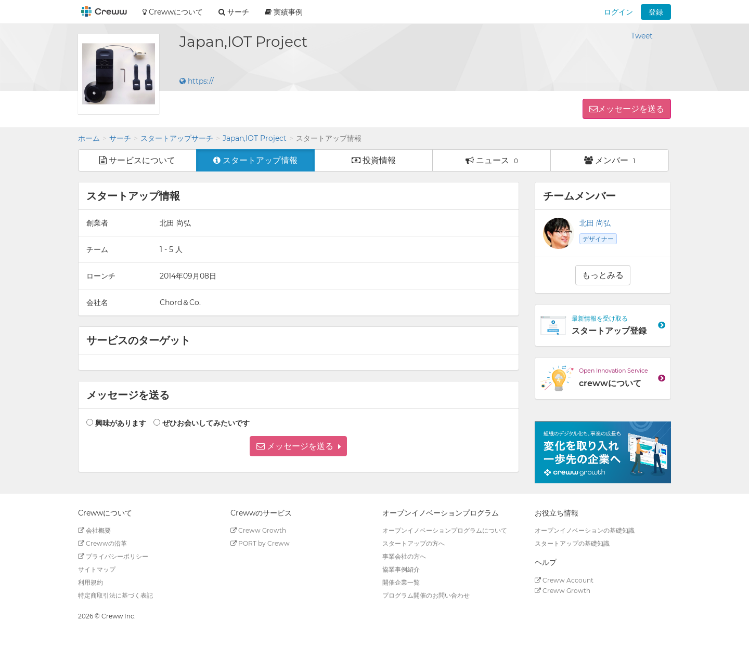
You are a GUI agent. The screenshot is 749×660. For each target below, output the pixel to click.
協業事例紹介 (401, 569)
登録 (656, 12)
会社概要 (94, 530)
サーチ (120, 138)
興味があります (120, 423)
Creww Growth (258, 530)
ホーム (89, 138)
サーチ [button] (233, 12)
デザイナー (598, 239)
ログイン (618, 12)
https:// (196, 81)
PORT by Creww (260, 543)
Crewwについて (173, 12)
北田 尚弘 (595, 223)
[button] (298, 446)
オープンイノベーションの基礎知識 (585, 530)
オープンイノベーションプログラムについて (444, 530)
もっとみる (603, 275)
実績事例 (284, 12)
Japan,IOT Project (255, 138)
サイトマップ (96, 569)
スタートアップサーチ (176, 138)
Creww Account (564, 580)
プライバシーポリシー (113, 556)
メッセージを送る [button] (631, 109)
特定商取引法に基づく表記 (115, 595)
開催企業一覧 (401, 582)
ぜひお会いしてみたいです (206, 423)
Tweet (642, 36)
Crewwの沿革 (102, 543)
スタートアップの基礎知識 (572, 543)
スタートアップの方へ (413, 543)
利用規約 (90, 582)
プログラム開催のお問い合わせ (426, 595)
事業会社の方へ (404, 556)
